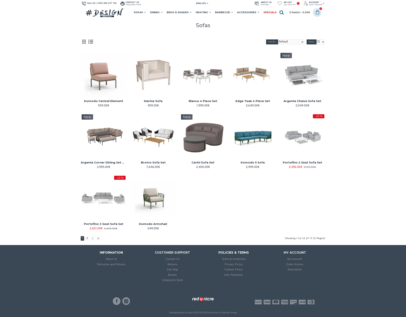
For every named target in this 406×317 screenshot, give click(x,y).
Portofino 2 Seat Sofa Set (302, 162)
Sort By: (276, 41)
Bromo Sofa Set (153, 162)
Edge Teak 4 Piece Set (252, 101)
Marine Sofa (153, 101)
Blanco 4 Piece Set (203, 101)
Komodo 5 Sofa (253, 162)
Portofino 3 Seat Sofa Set (103, 224)
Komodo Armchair (153, 224)
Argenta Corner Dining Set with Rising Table (104, 162)
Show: (312, 41)
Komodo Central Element (103, 101)
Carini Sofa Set (203, 162)
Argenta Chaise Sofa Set (302, 101)
